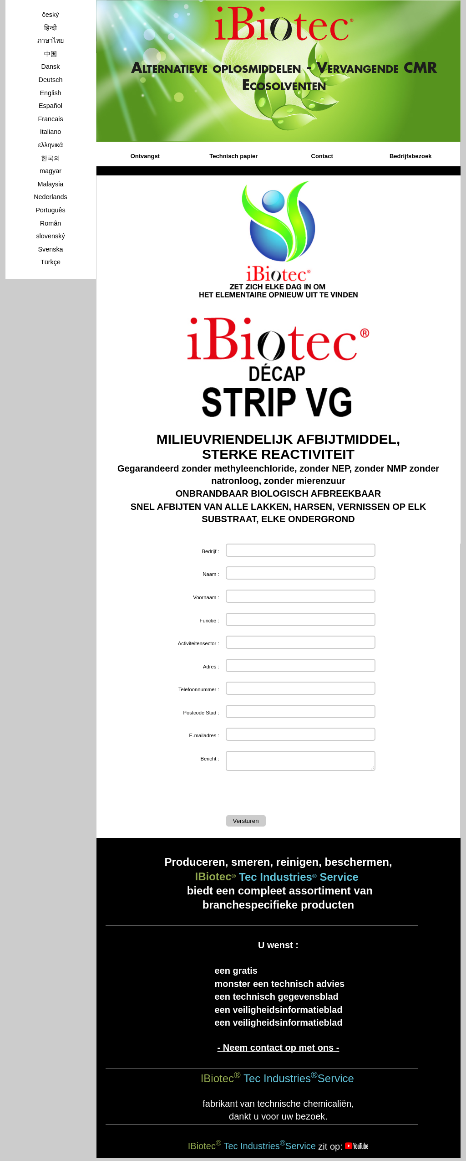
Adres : (211, 666)
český (50, 14)
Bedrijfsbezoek (410, 156)
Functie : (209, 620)
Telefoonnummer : (198, 689)
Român (50, 223)
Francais (50, 119)
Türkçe (51, 262)
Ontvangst (145, 156)
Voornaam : (206, 597)
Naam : (211, 574)
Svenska (50, 249)
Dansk (50, 66)
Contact (322, 156)
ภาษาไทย (50, 40)
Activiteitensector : (198, 643)
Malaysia (51, 184)
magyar (50, 171)
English (50, 93)
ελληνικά (50, 145)
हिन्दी (50, 27)
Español (50, 105)
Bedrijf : (210, 551)
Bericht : (209, 758)
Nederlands (50, 196)
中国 (50, 53)
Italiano (50, 131)
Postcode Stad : (201, 712)
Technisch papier (233, 156)
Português (50, 210)
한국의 (50, 158)
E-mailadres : (204, 735)
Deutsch (51, 79)
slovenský (50, 236)
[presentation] (295, 795)
